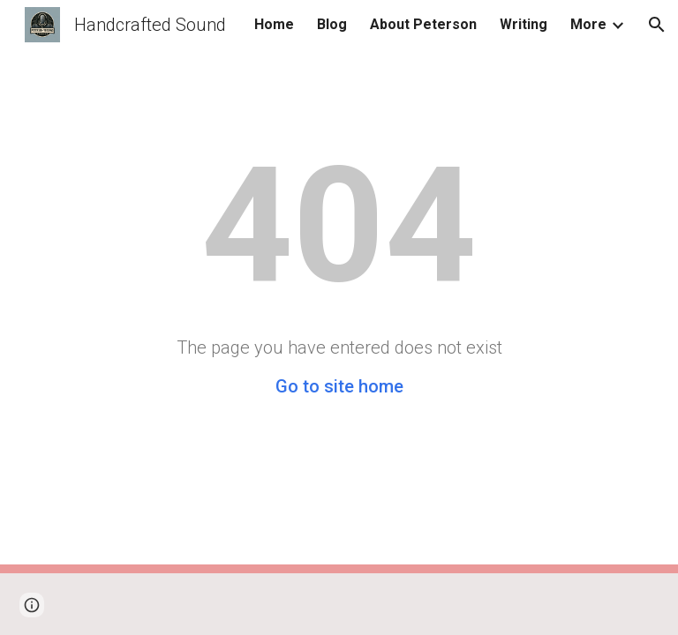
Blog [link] (332, 24)
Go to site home (339, 386)
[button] (657, 25)
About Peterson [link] (423, 24)
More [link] (588, 24)
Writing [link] (523, 24)
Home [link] (274, 24)
